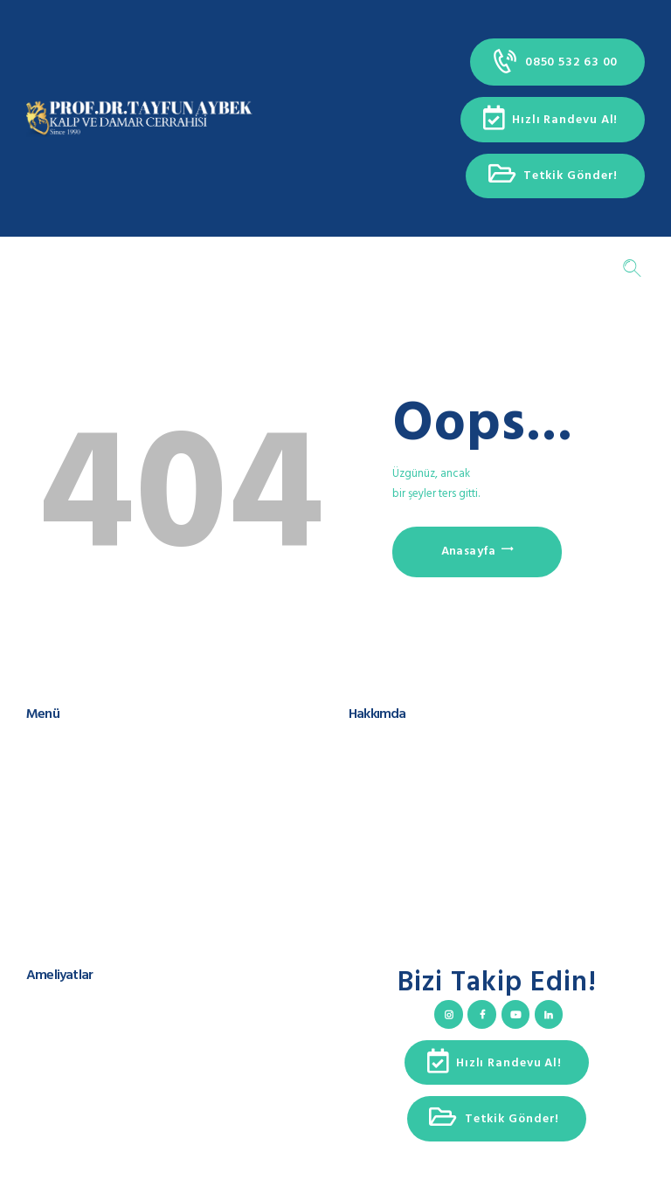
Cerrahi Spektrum (391, 777)
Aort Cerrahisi (59, 1038)
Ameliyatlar (53, 794)
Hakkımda (50, 760)
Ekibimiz (46, 777)
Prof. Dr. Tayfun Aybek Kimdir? (422, 743)
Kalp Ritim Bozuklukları (81, 1054)
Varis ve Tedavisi (67, 1088)
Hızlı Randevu (59, 844)
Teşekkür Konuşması (397, 794)
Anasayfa (468, 551)
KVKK (39, 877)
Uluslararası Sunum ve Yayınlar (422, 760)
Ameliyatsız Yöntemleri (81, 1105)
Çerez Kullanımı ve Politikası (94, 895)
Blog (38, 827)
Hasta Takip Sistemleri (79, 811)
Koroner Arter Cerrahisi (81, 1004)
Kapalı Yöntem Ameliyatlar (91, 1071)
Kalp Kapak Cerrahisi (76, 1021)
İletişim (43, 861)
